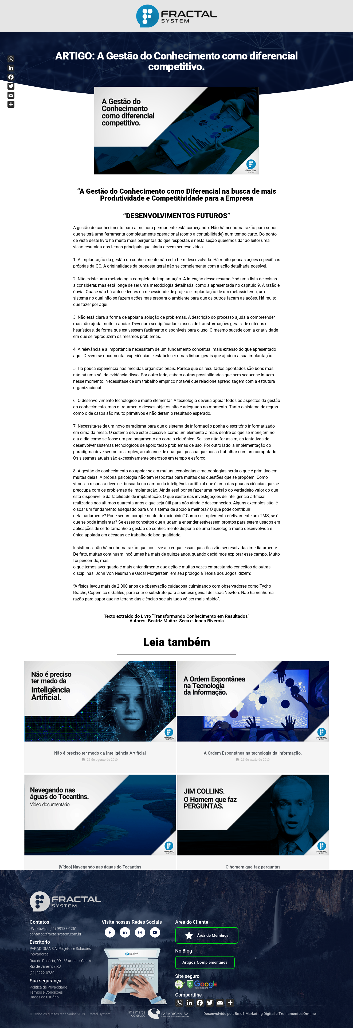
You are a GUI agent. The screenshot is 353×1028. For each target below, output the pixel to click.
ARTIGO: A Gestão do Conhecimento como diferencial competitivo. (176, 61)
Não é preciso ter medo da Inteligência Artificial (100, 753)
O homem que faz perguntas (253, 866)
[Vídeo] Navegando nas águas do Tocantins (100, 866)
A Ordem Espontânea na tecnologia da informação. (253, 753)
